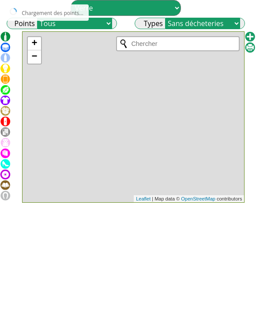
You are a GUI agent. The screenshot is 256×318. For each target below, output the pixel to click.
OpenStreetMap (198, 198)
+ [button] (34, 43)
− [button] (34, 57)
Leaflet (143, 198)
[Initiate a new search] (123, 43)
